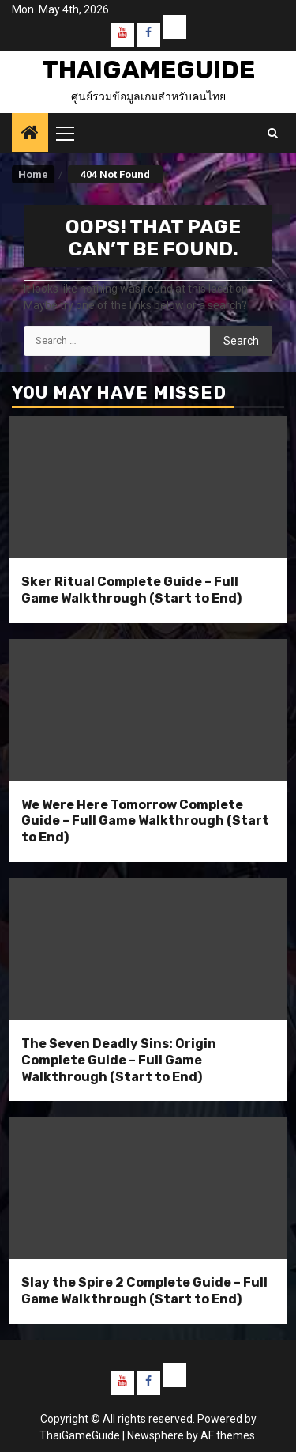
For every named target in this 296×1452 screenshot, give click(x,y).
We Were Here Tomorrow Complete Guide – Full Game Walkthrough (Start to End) (145, 821)
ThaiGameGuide (148, 70)
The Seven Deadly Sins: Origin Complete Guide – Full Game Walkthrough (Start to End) (118, 1060)
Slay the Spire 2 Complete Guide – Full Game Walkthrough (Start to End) (144, 1290)
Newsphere (155, 1435)
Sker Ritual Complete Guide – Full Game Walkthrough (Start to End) (131, 590)
